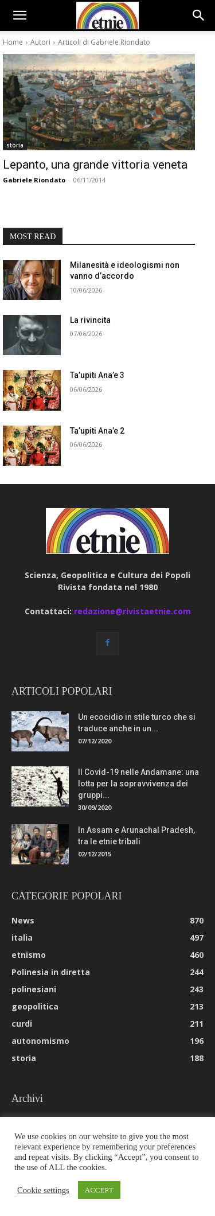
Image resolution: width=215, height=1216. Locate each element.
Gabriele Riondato (34, 180)
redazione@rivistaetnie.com (132, 611)
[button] (19, 15)
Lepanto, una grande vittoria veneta (95, 165)
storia (15, 145)
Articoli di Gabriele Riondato (104, 42)
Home (13, 42)
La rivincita (90, 320)
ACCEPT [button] (99, 1190)
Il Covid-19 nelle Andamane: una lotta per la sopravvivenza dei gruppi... (138, 783)
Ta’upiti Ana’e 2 (97, 430)
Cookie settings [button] (43, 1190)
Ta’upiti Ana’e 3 (97, 375)
